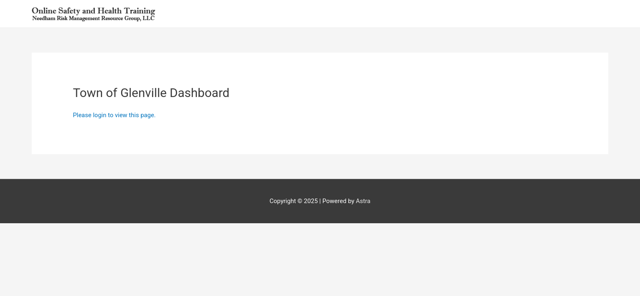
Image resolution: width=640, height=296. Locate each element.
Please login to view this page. (115, 115)
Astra (363, 201)
